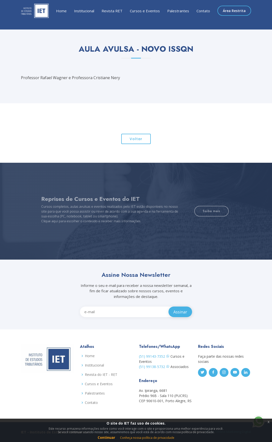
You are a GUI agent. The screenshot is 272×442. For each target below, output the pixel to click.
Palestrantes (178, 10)
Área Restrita (234, 10)
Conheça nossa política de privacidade (147, 438)
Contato (203, 10)
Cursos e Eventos (145, 10)
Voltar (136, 141)
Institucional (84, 10)
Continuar (106, 437)
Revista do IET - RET (101, 374)
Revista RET (112, 10)
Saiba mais (196, 211)
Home (61, 10)
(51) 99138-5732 (154, 366)
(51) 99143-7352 (154, 356)
